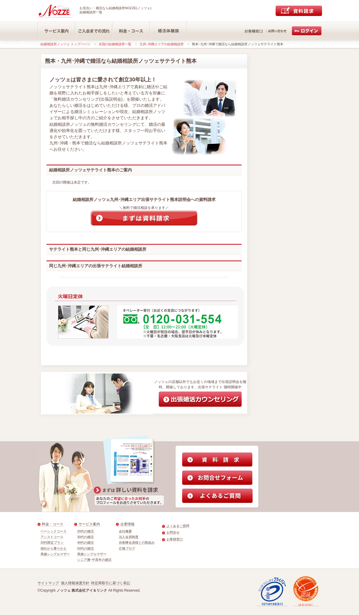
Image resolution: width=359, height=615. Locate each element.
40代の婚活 (85, 542)
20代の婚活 (85, 531)
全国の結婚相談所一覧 (115, 44)
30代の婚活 (85, 537)
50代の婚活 (85, 548)
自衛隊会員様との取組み (137, 542)
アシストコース (52, 537)
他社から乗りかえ (54, 548)
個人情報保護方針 (75, 583)
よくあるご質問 (177, 526)
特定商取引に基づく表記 (110, 583)
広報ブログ (127, 548)
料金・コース (52, 524)
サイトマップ (48, 583)
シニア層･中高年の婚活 (94, 559)
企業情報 (127, 524)
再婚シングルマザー (55, 554)
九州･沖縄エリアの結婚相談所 (162, 44)
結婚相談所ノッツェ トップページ (65, 44)
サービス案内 (89, 524)
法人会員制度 (128, 537)
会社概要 (125, 531)
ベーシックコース (54, 531)
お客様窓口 (174, 539)
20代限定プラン (52, 542)
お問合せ (173, 532)
